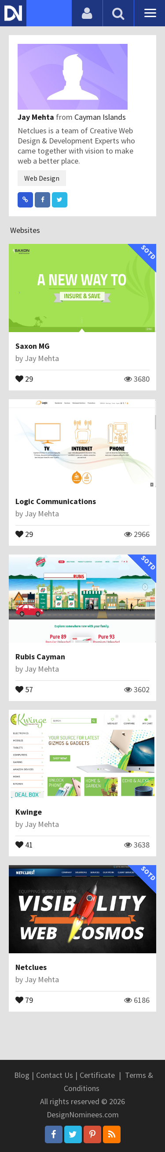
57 (24, 688)
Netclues (31, 967)
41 (24, 844)
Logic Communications (55, 501)
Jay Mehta (37, 117)
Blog (21, 1075)
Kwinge (28, 812)
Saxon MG (32, 346)
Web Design (41, 178)
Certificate (97, 1075)
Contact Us (54, 1075)
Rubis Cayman (40, 656)
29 (24, 378)
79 (24, 999)
